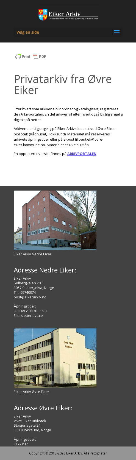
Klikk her (21, 444)
